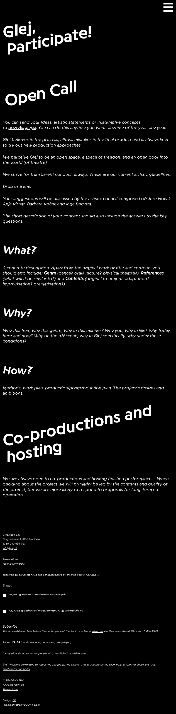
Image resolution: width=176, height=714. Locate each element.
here (82, 653)
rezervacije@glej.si (14, 563)
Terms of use (10, 689)
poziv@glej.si (22, 127)
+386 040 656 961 (14, 543)
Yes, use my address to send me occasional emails (34, 595)
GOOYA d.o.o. (31, 704)
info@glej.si (10, 548)
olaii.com (97, 631)
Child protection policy (16, 669)
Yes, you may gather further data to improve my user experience (43, 611)
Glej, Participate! (47, 38)
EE (14, 700)
